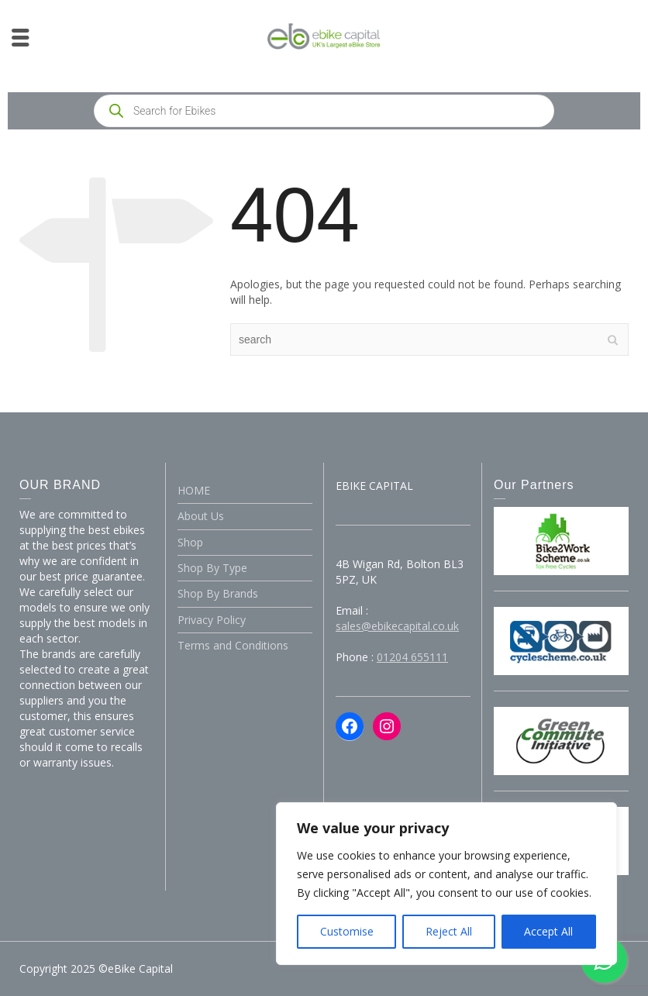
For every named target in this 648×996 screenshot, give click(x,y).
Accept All (548, 931)
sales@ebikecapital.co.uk (397, 626)
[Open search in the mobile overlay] (324, 110)
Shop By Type (212, 567)
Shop (190, 542)
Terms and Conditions (233, 645)
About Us (201, 515)
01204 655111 (412, 657)
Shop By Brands (218, 593)
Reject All (449, 931)
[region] (446, 883)
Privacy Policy (212, 619)
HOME (194, 490)
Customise (347, 931)
